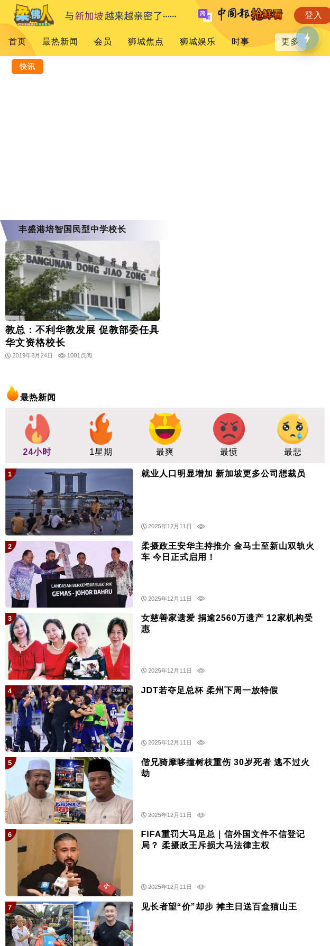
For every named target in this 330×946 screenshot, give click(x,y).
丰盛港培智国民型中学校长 (72, 229)
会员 (103, 41)
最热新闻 (60, 41)
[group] (37, 435)
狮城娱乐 (198, 41)
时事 (241, 41)
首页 (17, 41)
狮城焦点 (146, 41)
